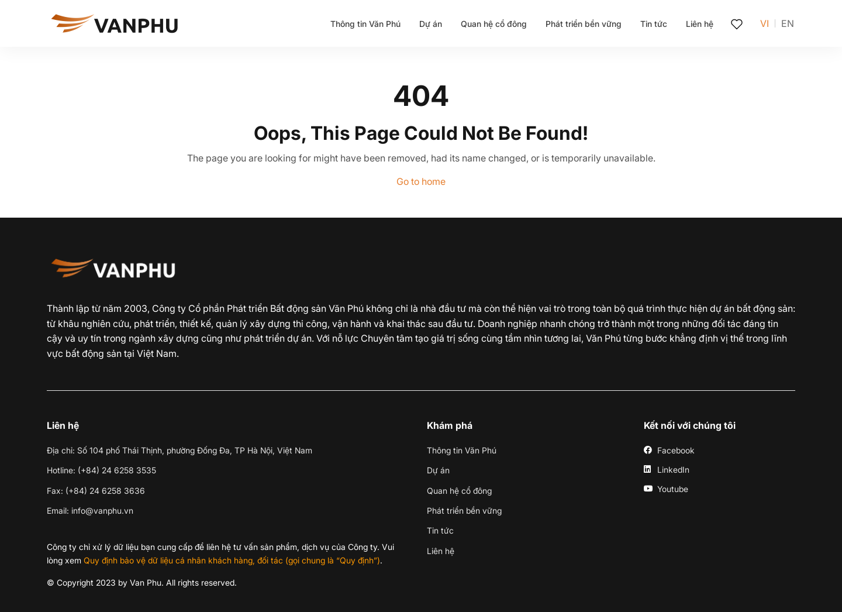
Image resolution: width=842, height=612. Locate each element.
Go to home (421, 181)
